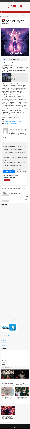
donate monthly (9, 171)
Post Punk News (4, 340)
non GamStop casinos (5, 334)
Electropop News (4, 345)
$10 (8, 177)
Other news (4, 360)
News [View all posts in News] (2, 377)
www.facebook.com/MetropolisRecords (10, 124)
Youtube (3, 364)
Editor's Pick (4, 356)
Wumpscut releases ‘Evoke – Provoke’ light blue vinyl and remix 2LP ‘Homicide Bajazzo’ (7, 398)
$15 (11, 177)
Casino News (4, 351)
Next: (15, 199)
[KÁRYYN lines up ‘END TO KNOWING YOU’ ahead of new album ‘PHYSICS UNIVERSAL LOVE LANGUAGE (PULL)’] (22, 374)
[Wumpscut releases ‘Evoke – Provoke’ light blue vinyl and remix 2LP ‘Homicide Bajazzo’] (8, 391)
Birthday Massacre (7, 188)
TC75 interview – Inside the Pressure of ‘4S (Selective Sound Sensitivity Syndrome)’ (7, 417)
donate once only (21, 171)
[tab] (9, 171)
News (3, 358)
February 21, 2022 (12, 25)
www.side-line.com (6, 139)
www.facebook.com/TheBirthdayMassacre (14, 121)
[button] (2, 12)
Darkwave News (4, 342)
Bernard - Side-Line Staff (5, 383)
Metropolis (12, 188)
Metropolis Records (17, 188)
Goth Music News (4, 343)
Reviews (3, 362)
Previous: (15, 194)
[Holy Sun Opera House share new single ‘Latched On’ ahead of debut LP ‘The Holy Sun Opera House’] (22, 391)
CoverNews (24, 425)
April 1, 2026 (11, 383)
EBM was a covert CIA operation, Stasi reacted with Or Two (8, 380)
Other (14, 177)
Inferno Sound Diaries (5, 25)
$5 (5, 177)
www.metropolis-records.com (10, 123)
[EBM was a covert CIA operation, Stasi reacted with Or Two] (8, 374)
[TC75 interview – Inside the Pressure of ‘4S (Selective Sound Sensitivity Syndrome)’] (8, 410)
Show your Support (22, 59)
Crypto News (4, 353)
